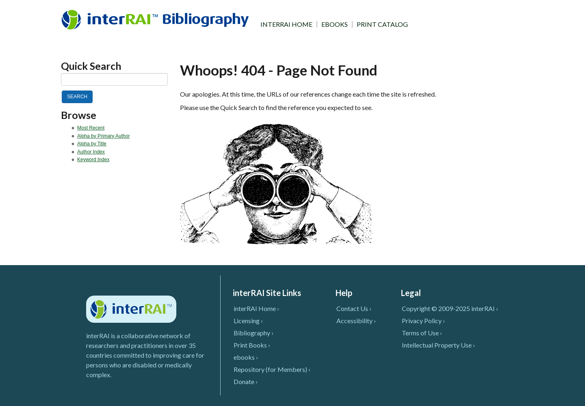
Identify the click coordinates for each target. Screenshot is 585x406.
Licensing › (248, 320)
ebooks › (246, 357)
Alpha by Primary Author (103, 136)
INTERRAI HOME (286, 24)
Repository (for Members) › (272, 369)
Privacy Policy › (423, 320)
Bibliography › (253, 333)
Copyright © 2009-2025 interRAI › (450, 308)
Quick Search (91, 66)
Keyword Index (93, 159)
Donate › (246, 381)
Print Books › (252, 345)
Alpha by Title (91, 144)
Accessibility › (356, 320)
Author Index (91, 152)
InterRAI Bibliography (156, 19)
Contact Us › (353, 308)
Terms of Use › (422, 333)
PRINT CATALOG (382, 24)
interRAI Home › (256, 308)
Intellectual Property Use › (438, 345)
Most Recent (90, 128)
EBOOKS (334, 24)
